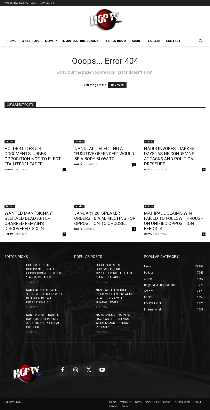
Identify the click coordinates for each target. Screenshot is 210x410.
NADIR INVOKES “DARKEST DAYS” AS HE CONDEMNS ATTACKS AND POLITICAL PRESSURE (170, 156)
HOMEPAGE (117, 85)
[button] (200, 41)
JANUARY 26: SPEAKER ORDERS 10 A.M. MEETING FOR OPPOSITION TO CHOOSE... (104, 218)
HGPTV (9, 169)
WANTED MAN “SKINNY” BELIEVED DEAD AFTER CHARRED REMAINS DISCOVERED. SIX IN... (29, 221)
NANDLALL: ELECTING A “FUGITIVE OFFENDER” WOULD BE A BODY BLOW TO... (104, 153)
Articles (10, 141)
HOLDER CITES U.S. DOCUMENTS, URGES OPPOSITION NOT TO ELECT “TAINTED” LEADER (33, 156)
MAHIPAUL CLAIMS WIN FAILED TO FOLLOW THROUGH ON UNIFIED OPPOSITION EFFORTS (174, 221)
